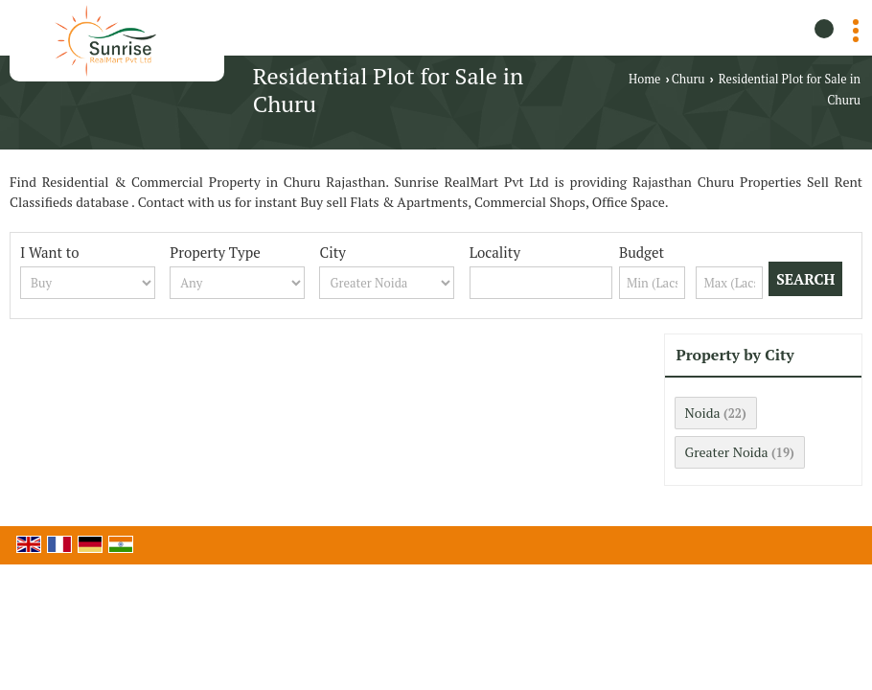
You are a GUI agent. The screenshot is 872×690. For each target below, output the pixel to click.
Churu (688, 79)
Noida (703, 412)
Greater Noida (727, 452)
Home (644, 79)
